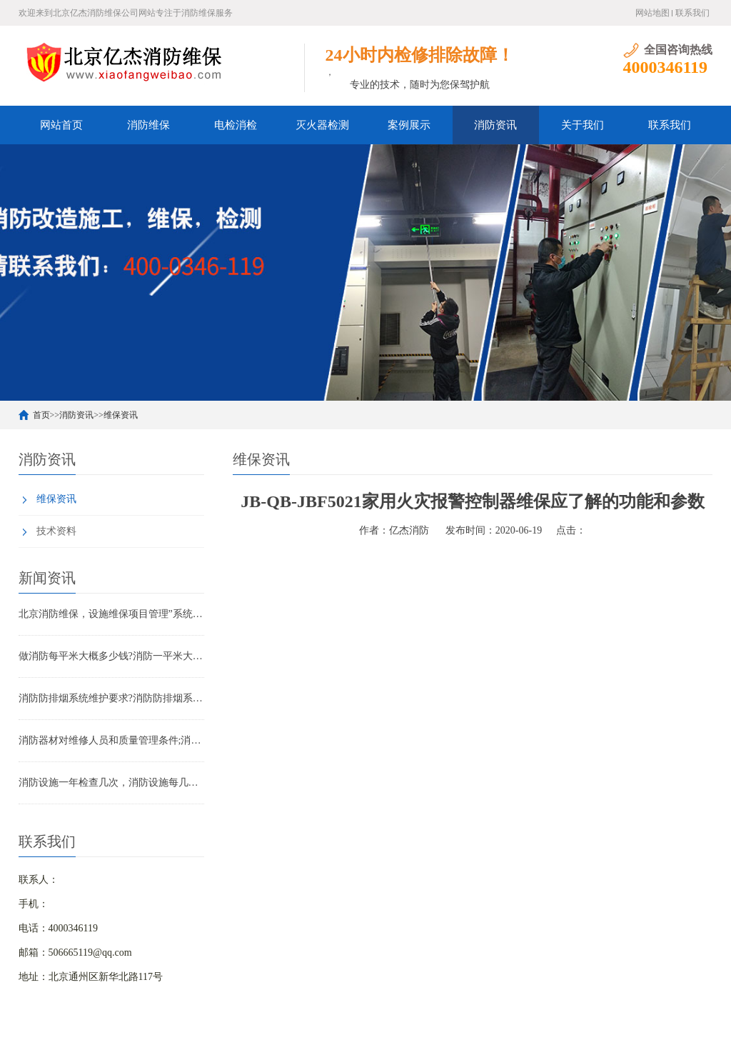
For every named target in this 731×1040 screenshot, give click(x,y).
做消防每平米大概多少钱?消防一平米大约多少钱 (111, 656)
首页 (41, 415)
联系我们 (692, 13)
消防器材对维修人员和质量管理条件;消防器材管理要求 (111, 740)
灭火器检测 (322, 125)
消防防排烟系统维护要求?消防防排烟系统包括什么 (111, 698)
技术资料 (56, 531)
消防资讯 (495, 125)
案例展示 (409, 125)
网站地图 (652, 13)
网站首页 (61, 125)
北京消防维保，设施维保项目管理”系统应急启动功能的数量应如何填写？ (111, 614)
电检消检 (235, 125)
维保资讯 (121, 415)
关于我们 (582, 125)
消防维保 (148, 125)
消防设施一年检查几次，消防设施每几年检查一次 (111, 782)
